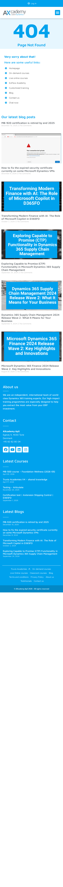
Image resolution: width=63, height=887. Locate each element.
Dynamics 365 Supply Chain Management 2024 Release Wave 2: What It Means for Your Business (30, 317)
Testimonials (26, 581)
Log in (32, 3)
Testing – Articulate (13, 487)
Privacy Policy (37, 577)
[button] (57, 12)
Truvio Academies (20, 569)
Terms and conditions (18, 577)
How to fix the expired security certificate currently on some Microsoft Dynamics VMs (28, 169)
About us (50, 577)
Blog (51, 573)
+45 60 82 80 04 (11, 441)
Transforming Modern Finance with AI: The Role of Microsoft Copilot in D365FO (30, 217)
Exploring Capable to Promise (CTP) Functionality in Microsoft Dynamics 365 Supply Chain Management (30, 266)
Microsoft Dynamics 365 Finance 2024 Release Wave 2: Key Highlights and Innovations (30, 367)
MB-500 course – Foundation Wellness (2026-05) (29, 471)
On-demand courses (41, 569)
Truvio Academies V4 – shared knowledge (25, 479)
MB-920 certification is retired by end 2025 (28, 122)
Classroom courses (38, 573)
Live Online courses (19, 573)
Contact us (39, 581)
